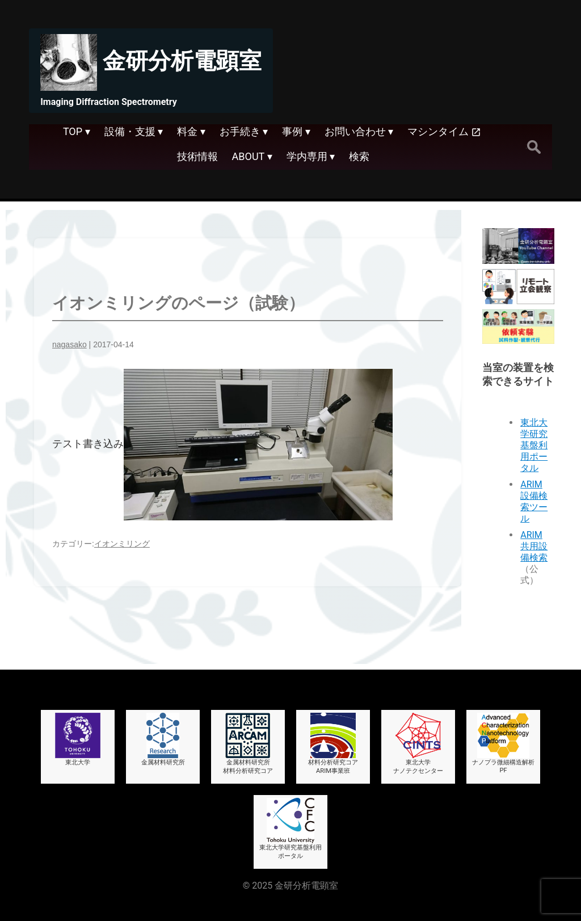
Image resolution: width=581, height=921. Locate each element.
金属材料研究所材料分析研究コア (248, 744)
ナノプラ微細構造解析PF (503, 743)
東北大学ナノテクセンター (418, 744)
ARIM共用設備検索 (534, 546)
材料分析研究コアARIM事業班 (333, 744)
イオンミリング (122, 543)
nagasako (69, 344)
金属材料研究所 (163, 739)
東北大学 (77, 739)
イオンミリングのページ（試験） (178, 303)
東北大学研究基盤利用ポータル (534, 445)
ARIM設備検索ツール (534, 501)
